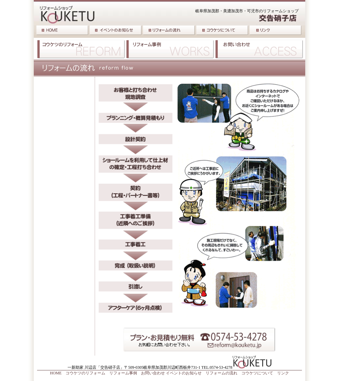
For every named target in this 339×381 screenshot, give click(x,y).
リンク (283, 373)
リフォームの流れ (221, 373)
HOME (56, 373)
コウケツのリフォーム (85, 373)
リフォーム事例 (123, 373)
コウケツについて (257, 373)
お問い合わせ (153, 373)
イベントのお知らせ (184, 373)
